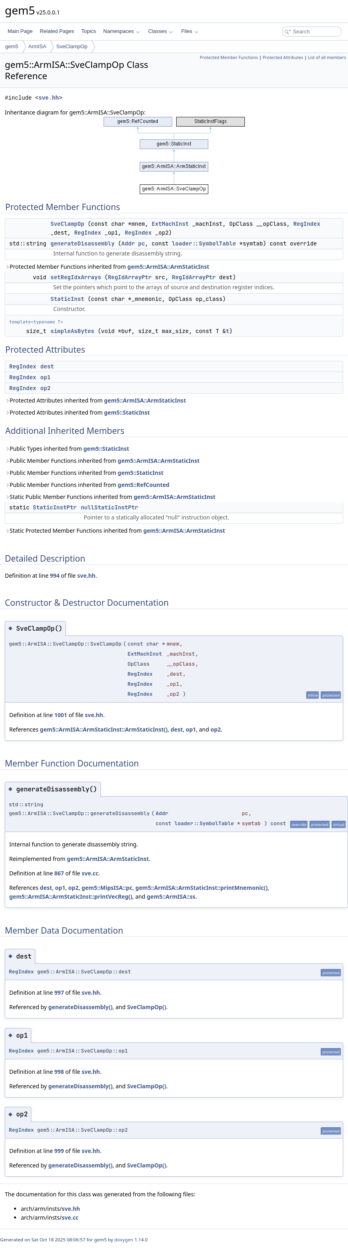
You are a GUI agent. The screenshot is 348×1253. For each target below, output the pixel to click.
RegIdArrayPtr (130, 277)
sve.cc (89, 873)
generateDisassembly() (80, 1007)
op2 (46, 388)
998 (59, 1071)
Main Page (20, 31)
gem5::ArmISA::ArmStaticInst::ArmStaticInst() (103, 729)
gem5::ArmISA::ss (171, 896)
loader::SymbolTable (204, 243)
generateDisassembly (83, 243)
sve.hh (49, 98)
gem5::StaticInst (127, 412)
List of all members (327, 57)
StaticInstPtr (55, 507)
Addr (128, 243)
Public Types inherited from (67, 448)
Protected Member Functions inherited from (107, 266)
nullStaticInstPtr (109, 507)
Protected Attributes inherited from (95, 400)
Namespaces (121, 31)
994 (54, 575)
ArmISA (37, 46)
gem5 (11, 46)
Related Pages (57, 31)
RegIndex (306, 223)
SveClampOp (71, 46)
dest (47, 366)
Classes (160, 31)
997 (59, 992)
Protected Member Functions (229, 57)
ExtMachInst (170, 223)
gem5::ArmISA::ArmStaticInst (168, 266)
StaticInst (67, 299)
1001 (60, 715)
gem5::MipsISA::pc (106, 887)
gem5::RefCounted (143, 485)
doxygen (123, 1240)
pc (141, 243)
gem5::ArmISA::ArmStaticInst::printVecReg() (70, 896)
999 (59, 1151)
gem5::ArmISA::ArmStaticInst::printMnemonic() (201, 887)
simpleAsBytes (72, 331)
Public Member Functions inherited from (102, 460)
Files (189, 31)
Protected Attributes (283, 57)
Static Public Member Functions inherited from (110, 497)
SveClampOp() (146, 1007)
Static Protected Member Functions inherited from (115, 530)
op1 (46, 377)
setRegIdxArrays (76, 277)
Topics (88, 31)
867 (59, 873)
